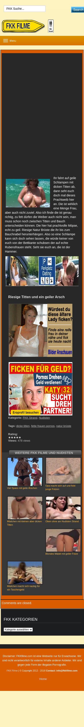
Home (43, 679)
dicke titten (23, 426)
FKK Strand (30, 417)
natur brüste (63, 426)
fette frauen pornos (43, 426)
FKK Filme (11, 670)
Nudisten (44, 417)
